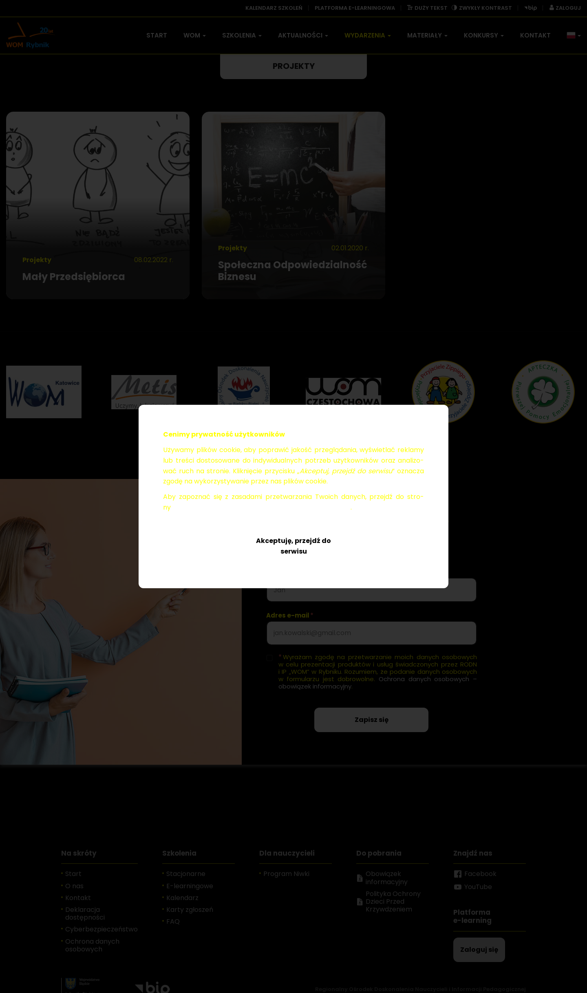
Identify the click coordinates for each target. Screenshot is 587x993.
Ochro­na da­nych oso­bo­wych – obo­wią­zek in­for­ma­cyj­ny (261, 507)
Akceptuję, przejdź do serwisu (293, 546)
